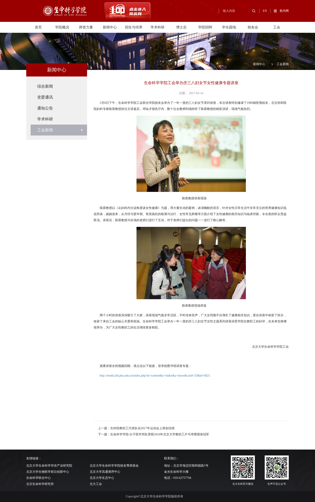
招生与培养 (133, 27)
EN (265, 10)
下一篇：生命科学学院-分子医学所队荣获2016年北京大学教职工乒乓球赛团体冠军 (153, 434)
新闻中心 (110, 27)
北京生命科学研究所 (40, 484)
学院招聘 (205, 27)
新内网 (284, 10)
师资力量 (86, 27)
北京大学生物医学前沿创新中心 (47, 471)
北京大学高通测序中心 (105, 471)
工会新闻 (282, 64)
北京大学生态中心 (102, 477)
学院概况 (62, 27)
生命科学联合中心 (38, 477)
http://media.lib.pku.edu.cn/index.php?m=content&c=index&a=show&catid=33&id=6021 (155, 375)
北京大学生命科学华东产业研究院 (49, 465)
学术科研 (157, 27)
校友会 (253, 27)
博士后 (181, 27)
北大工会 (96, 484)
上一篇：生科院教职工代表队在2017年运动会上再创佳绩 (136, 428)
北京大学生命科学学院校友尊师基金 (114, 465)
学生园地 (229, 27)
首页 (38, 27)
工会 (276, 27)
